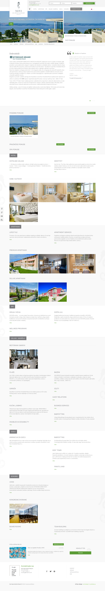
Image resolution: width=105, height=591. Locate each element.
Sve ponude (70, 40)
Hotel (35, 9)
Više (11, 24)
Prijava (80, 553)
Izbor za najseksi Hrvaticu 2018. (36, 547)
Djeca (60, 9)
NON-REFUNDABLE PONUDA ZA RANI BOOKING (75, 35)
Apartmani (41, 9)
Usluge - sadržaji (53, 9)
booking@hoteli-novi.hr (34, 4)
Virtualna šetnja (29, 44)
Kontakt (16, 44)
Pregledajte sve (58, 544)
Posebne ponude (75, 9)
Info (11, 44)
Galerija (40, 44)
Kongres (66, 9)
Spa (46, 9)
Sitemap (21, 44)
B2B (36, 44)
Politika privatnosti (49, 44)
